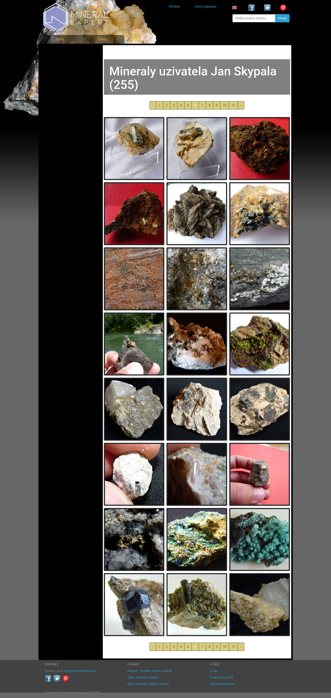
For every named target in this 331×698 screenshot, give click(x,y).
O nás (214, 671)
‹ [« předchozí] (152, 105)
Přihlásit (174, 6)
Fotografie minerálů (62, 50)
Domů (60, 39)
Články (102, 39)
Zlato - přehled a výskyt (143, 677)
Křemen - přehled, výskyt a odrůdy (150, 671)
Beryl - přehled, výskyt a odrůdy (148, 684)
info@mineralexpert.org (79, 671)
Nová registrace (205, 6)
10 (224, 105)
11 (233, 105)
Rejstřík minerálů (60, 59)
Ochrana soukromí (222, 684)
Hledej (282, 18)
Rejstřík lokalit (57, 78)
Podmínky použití (221, 677)
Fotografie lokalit (60, 69)
